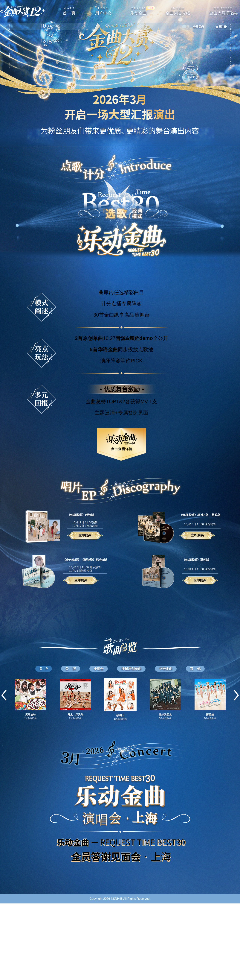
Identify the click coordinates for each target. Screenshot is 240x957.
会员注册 (221, 26)
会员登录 (198, 26)
